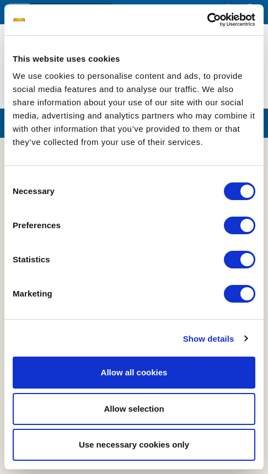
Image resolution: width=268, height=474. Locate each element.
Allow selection (134, 408)
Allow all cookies (134, 372)
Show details (208, 338)
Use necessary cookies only (134, 444)
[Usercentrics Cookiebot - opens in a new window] (207, 20)
